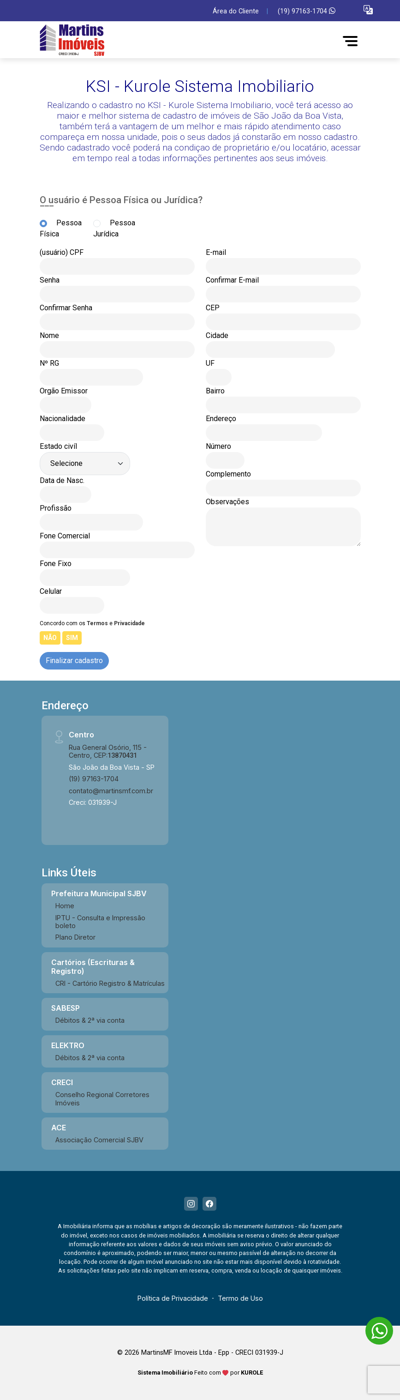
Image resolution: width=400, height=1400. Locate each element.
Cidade (217, 335)
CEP (213, 307)
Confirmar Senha (66, 307)
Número (218, 446)
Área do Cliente (236, 11)
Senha (50, 280)
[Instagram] (191, 1204)
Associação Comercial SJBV (99, 1140)
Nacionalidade (62, 418)
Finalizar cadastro (74, 660)
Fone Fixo (56, 563)
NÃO (50, 637)
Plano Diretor (75, 937)
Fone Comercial (65, 535)
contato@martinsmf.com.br (111, 791)
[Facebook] (209, 1204)
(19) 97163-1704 (306, 11)
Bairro (215, 390)
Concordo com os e (92, 623)
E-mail (216, 252)
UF (210, 363)
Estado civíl (58, 446)
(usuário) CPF (62, 252)
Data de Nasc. (62, 480)
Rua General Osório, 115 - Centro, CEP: (108, 751)
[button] (368, 9)
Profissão (56, 508)
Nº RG (49, 363)
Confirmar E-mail (232, 280)
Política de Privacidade (172, 1298)
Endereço (221, 418)
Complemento (228, 474)
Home (64, 906)
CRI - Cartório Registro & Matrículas (110, 983)
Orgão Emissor (64, 390)
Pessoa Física (61, 228)
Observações (227, 501)
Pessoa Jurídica (114, 228)
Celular (51, 591)
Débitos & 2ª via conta (90, 1020)
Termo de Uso (240, 1298)
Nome (49, 335)
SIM (72, 637)
